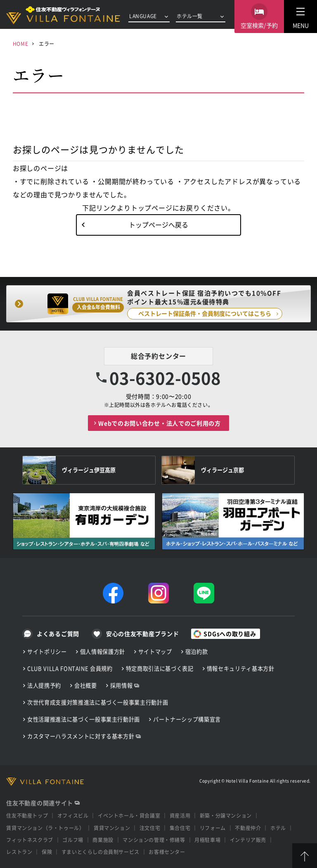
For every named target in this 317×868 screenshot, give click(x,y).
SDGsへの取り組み (229, 633)
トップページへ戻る (158, 224)
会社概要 (85, 685)
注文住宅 (150, 827)
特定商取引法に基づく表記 (160, 668)
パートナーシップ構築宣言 (187, 719)
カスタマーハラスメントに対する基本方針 (80, 736)
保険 (47, 851)
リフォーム (213, 827)
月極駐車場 (207, 839)
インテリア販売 (248, 839)
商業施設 (102, 839)
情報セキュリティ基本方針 (240, 668)
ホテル (278, 827)
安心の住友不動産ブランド (142, 633)
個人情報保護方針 (102, 651)
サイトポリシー (47, 651)
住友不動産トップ (27, 815)
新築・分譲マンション (226, 815)
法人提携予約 (44, 685)
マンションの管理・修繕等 (154, 839)
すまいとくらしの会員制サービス (101, 851)
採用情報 (121, 685)
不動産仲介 (248, 827)
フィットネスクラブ (29, 839)
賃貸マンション (112, 827)
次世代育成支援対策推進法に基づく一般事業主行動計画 (97, 702)
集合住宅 (180, 827)
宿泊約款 (196, 651)
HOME (20, 43)
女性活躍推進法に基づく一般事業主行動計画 (83, 719)
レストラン (19, 851)
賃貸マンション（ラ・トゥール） (45, 827)
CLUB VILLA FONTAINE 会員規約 (70, 668)
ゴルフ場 (72, 839)
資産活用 (180, 815)
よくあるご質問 (58, 633)
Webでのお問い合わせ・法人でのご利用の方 (159, 423)
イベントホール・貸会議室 (129, 815)
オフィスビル (73, 815)
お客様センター (167, 851)
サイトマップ (155, 651)
